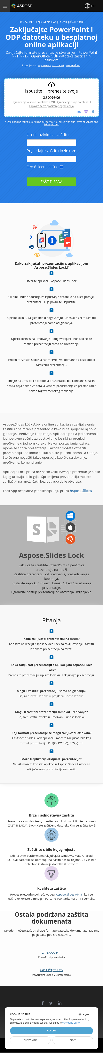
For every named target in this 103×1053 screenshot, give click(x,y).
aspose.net (58, 65)
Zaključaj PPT (51, 952)
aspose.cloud (73, 65)
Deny (73, 1040)
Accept (51, 1030)
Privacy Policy (51, 124)
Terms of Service (84, 122)
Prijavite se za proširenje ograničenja (51, 106)
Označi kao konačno (42, 166)
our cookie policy (71, 1022)
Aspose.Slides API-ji (69, 894)
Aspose (16, 5)
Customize (30, 1040)
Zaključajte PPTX (51, 970)
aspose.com (44, 65)
